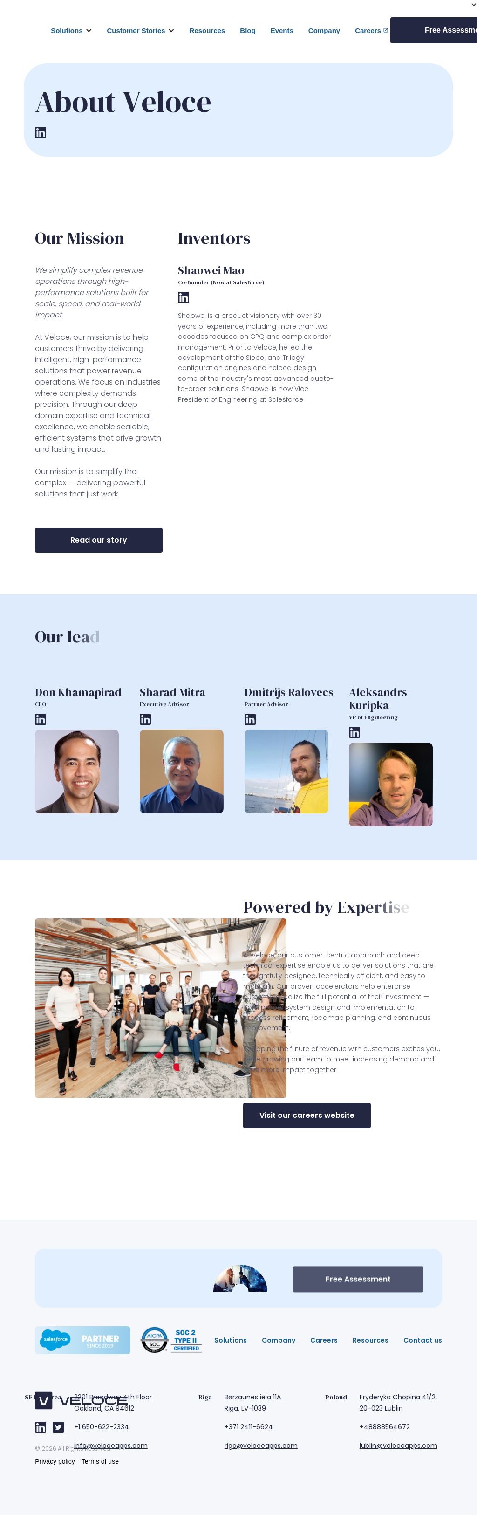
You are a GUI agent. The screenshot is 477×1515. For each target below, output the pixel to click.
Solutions (66, 30)
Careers (368, 30)
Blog (247, 30)
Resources (207, 30)
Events (282, 30)
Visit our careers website (306, 1115)
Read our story (98, 540)
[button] (71, 30)
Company (324, 30)
